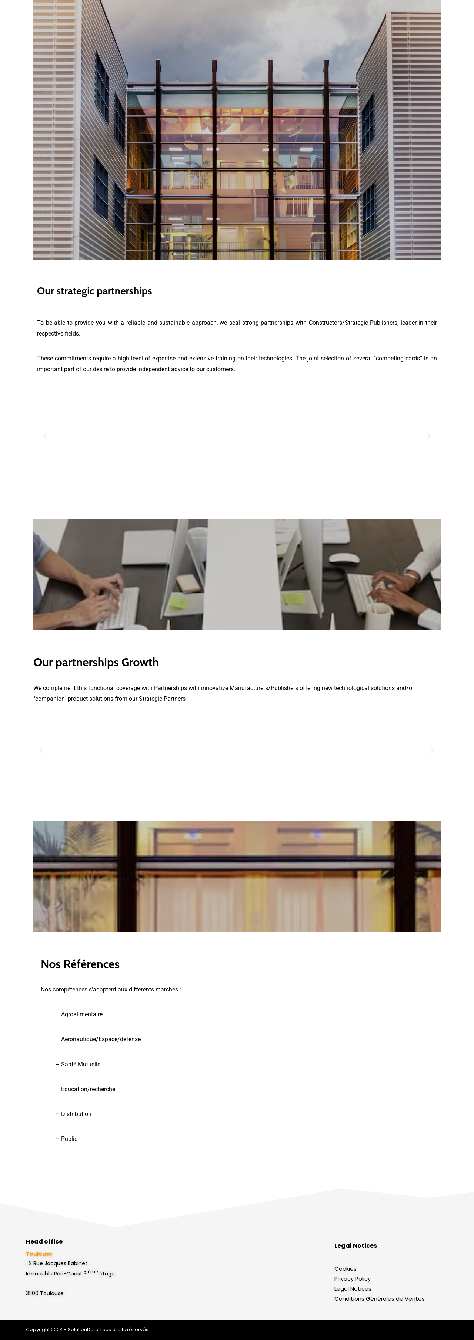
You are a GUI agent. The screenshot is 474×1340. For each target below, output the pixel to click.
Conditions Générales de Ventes (379, 1299)
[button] (45, 435)
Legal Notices (352, 1289)
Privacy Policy (352, 1279)
